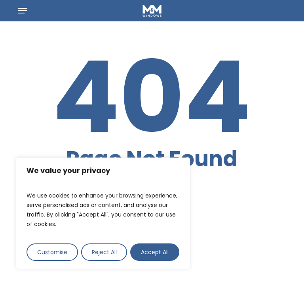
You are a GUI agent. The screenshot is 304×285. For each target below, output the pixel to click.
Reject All (104, 252)
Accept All (155, 252)
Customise (52, 252)
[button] (22, 11)
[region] (103, 213)
